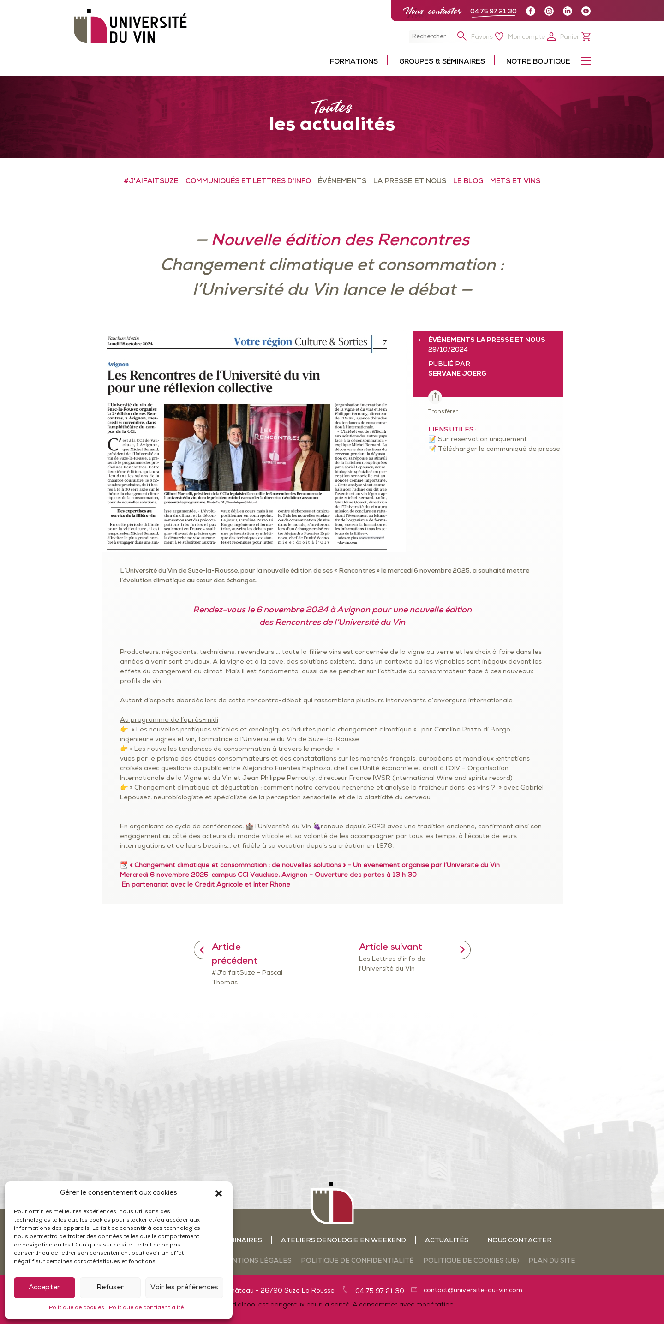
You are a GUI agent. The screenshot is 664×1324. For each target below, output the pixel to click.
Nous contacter (432, 11)
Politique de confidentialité (146, 1308)
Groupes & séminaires (442, 62)
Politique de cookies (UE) (471, 1261)
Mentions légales (256, 1261)
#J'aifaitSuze (151, 181)
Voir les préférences (184, 1287)
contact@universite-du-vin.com (473, 1290)
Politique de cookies (76, 1308)
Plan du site (551, 1261)
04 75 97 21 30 (493, 11)
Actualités (446, 1240)
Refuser (110, 1287)
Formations (354, 62)
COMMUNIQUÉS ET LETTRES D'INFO (248, 181)
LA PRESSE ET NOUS (409, 181)
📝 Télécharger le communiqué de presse (494, 449)
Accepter (44, 1287)
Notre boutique (538, 62)
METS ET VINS (515, 181)
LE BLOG (468, 181)
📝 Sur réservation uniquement (477, 439)
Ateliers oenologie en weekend (343, 1240)
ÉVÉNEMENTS (342, 181)
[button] (218, 1193)
